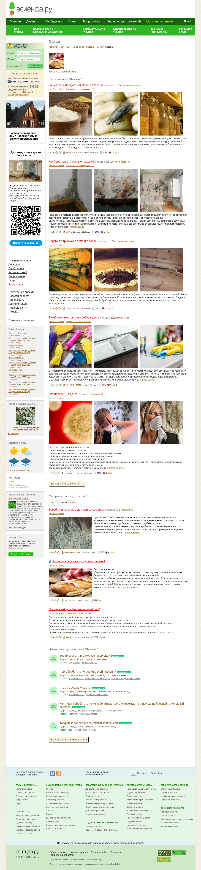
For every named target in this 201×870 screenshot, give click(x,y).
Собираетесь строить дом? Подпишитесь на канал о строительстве (23, 136)
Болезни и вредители (120, 161)
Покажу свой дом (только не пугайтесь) (74, 609)
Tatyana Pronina (73, 152)
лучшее (73, 502)
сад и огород (75, 662)
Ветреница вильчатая (18, 499)
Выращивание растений (57, 803)
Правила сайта (17, 307)
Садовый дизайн (135, 814)
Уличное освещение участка (140, 810)
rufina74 (68, 473)
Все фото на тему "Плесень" (63, 71)
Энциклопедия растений (124, 21)
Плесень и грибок (94, 47)
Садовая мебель (135, 821)
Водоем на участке (136, 796)
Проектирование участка (138, 818)
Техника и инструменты (159, 30)
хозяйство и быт (56, 89)
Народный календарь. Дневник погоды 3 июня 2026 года (22, 390)
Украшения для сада (136, 825)
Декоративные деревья (80, 691)
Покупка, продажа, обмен (28, 830)
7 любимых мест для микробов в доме (74, 317)
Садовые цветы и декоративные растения (48, 30)
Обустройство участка (139, 785)
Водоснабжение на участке (139, 828)
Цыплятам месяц (15, 345)
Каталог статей (17, 272)
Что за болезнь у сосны (75, 687)
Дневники (32, 21)
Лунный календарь (25, 822)
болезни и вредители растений (80, 89)
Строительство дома (170, 789)
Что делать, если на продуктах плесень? (78, 561)
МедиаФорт (33, 857)
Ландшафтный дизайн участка (141, 789)
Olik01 (69, 232)
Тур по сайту (16, 299)
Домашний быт (122, 317)
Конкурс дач (15, 284)
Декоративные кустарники (98, 792)
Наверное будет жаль (17, 333)
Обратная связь (58, 852)
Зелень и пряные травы (57, 796)
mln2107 (99, 711)
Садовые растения (55, 800)
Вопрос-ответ (92, 21)
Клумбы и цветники (136, 792)
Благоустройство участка (94, 30)
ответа (53, 658)
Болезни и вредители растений (61, 825)
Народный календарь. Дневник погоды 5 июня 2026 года (22, 376)
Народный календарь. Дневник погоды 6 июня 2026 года (22, 364)
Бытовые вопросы (75, 47)
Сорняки (50, 810)
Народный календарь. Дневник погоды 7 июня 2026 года (22, 351)
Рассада (73, 727)
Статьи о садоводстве (26, 796)
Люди (11, 280)
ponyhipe (88, 659)
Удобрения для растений (58, 818)
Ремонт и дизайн (169, 792)
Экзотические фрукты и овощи (100, 807)
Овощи (72, 659)
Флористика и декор (95, 814)
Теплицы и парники (78, 711)
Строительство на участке (124, 30)
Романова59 (105, 691)
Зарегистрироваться (24, 73)
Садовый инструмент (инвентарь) (101, 830)
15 (112, 308)
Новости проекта (18, 295)
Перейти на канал (23, 243)
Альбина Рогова (73, 385)
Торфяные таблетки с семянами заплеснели (89, 723)
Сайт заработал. (15, 370)
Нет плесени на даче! (63, 394)
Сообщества (53, 21)
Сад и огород (18, 30)
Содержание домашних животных (177, 819)
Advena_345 (103, 675)
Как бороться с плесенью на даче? (71, 161)
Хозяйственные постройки (173, 796)
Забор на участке (135, 807)
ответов (53, 706)
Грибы (49, 814)
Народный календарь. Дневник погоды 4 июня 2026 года (22, 383)
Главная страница (19, 260)
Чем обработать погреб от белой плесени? (88, 671)
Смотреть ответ (15, 548)
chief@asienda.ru (93, 860)
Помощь (13, 311)
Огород (49, 789)
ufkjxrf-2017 (90, 727)
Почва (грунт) (52, 821)
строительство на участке (78, 322)
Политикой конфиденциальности (20, 93)
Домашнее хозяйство (173, 808)
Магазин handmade (159, 21)
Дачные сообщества (25, 792)
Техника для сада (94, 826)
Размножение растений (57, 807)
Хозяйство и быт (185, 30)
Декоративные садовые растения (104, 785)
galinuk (68, 600)
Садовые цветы (93, 796)
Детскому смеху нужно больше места (26, 154)
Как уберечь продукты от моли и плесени (76, 85)
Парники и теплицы (55, 828)
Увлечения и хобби (170, 822)
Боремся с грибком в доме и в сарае (73, 241)
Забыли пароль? (14, 66)
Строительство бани (170, 800)
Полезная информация (129, 85)
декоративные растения (96, 694)
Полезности (22, 812)
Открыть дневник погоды (19, 470)
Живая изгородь (134, 803)
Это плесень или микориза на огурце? (85, 655)
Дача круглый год (169, 815)
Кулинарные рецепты (171, 826)
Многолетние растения (96, 800)
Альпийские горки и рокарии (140, 800)
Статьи (73, 21)
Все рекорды (13, 433)
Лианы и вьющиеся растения (99, 803)
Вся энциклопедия (17, 528)
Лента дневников (24, 789)
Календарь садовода (25, 819)
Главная (15, 21)
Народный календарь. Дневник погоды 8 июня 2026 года (22, 339)
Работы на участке (169, 812)
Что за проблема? (16, 358)
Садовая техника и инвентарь (102, 822)
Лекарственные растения (28, 826)
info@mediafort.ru (114, 864)
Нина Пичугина (77, 860)
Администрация (18, 303)
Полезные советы (24, 833)
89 (104, 637)
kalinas (11, 482)
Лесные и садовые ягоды (58, 792)
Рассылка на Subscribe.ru (150, 773)
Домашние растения (95, 810)
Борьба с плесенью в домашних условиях (76, 509)
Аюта (68, 637)
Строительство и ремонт (174, 785)
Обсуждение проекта (21, 292)
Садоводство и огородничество (64, 785)
